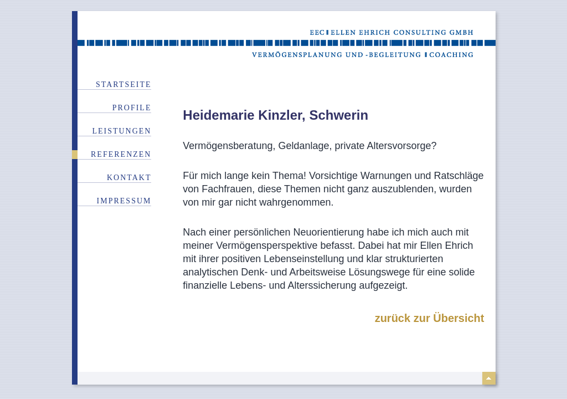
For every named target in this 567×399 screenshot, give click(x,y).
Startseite (123, 84)
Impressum (124, 201)
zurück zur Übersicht (429, 318)
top (489, 378)
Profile (132, 108)
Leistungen (121, 131)
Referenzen (121, 154)
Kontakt (129, 177)
